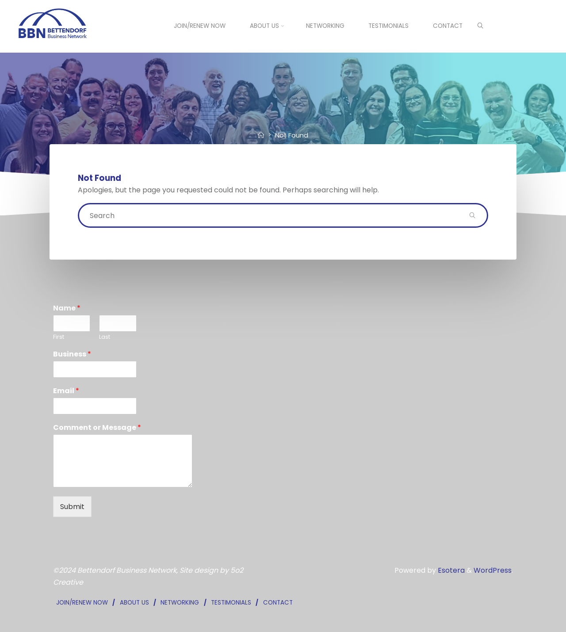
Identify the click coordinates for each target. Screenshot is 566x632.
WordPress (493, 570)
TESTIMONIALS (231, 602)
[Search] (480, 26)
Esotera (450, 570)
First (58, 337)
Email (66, 391)
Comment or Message (97, 428)
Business (72, 354)
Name (66, 308)
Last (104, 337)
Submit (72, 507)
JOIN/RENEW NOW (82, 602)
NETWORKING (180, 602)
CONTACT (278, 602)
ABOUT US (134, 602)
